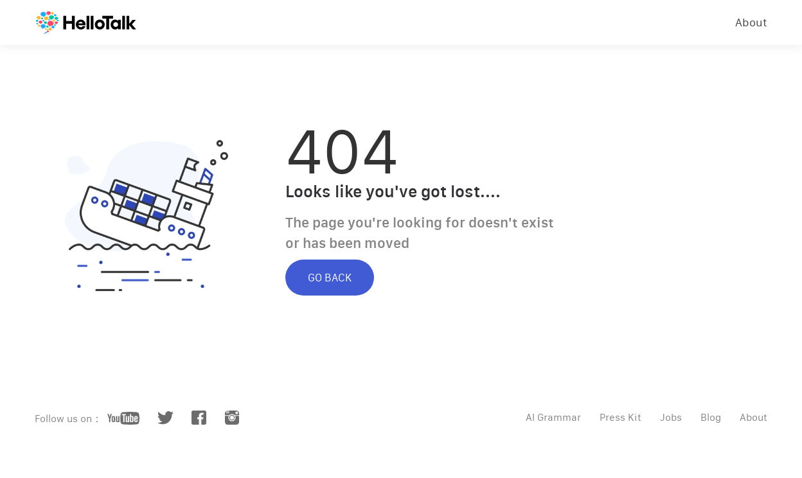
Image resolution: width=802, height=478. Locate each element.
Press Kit (620, 417)
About (751, 22)
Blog (710, 417)
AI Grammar (553, 417)
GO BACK (330, 277)
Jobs (671, 417)
